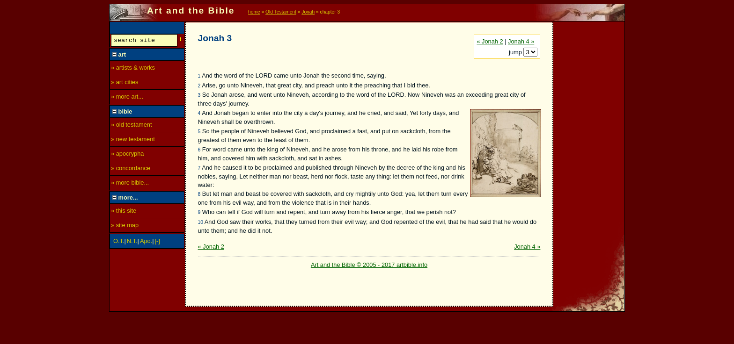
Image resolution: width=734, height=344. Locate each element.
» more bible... (130, 183)
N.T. (132, 242)
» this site (123, 211)
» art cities (124, 83)
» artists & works (133, 68)
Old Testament (280, 11)
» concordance (130, 169)
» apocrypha (127, 154)
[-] (157, 242)
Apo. (146, 242)
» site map (125, 226)
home (254, 11)
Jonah (308, 11)
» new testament (133, 140)
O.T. (118, 242)
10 (200, 222)
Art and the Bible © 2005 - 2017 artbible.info (369, 264)
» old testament (131, 125)
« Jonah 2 (490, 41)
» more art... (127, 97)
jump (516, 52)
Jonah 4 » (521, 41)
